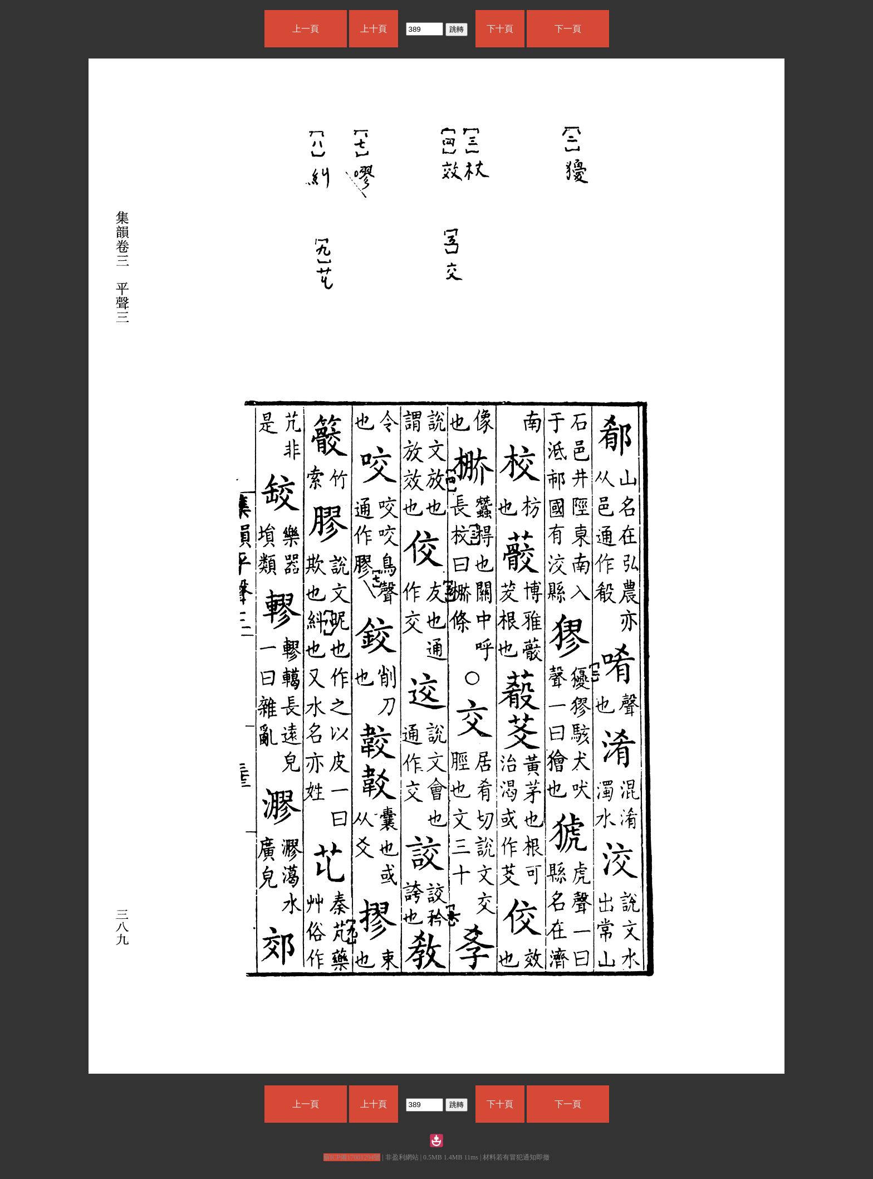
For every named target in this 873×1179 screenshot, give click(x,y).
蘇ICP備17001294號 (352, 1157)
